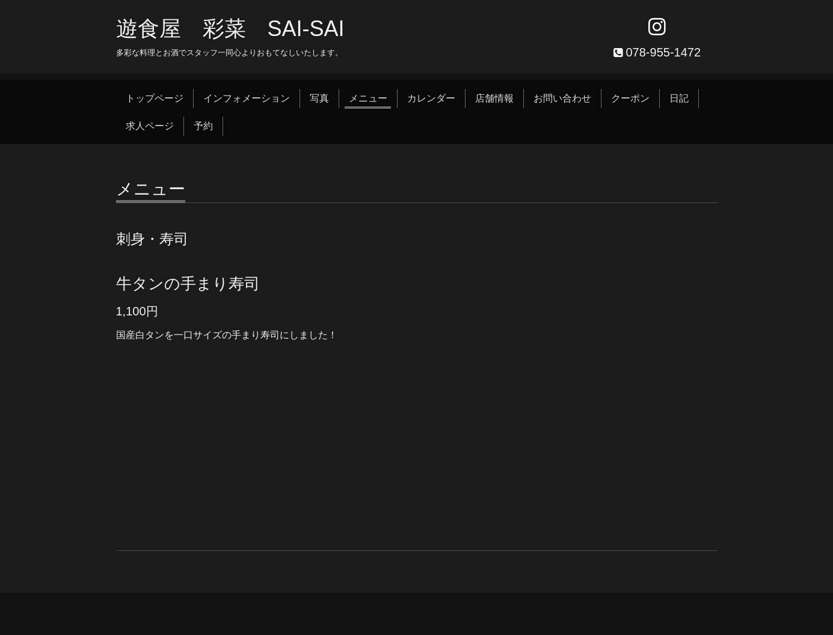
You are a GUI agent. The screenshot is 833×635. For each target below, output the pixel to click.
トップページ (154, 98)
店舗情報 (494, 98)
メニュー (368, 98)
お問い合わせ (562, 98)
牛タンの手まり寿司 (188, 284)
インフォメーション (246, 98)
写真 (319, 98)
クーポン (630, 98)
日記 (679, 98)
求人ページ (150, 126)
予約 (203, 126)
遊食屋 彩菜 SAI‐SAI (230, 28)
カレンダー (431, 98)
